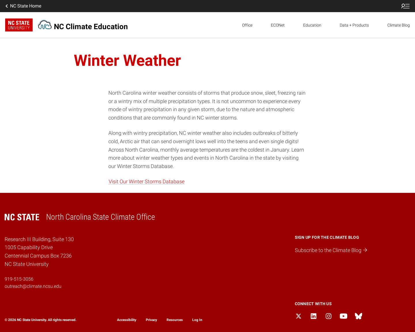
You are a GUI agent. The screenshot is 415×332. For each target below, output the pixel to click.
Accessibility (126, 320)
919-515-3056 (19, 279)
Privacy (151, 320)
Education (312, 25)
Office (247, 25)
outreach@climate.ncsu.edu (33, 286)
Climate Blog (398, 25)
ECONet (278, 25)
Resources (175, 320)
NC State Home (22, 6)
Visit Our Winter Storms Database (146, 181)
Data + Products (354, 25)
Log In (197, 320)
